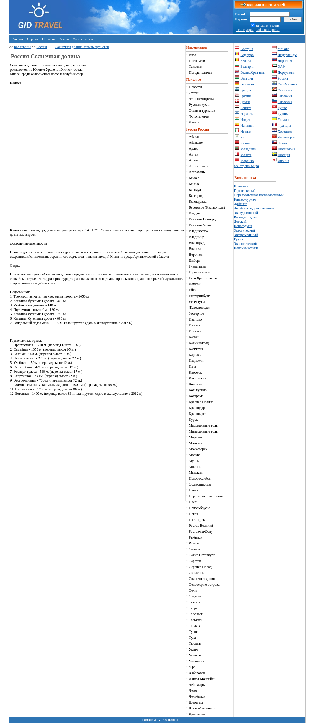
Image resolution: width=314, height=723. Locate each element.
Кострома (196, 396)
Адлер (193, 148)
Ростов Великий (201, 526)
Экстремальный (246, 235)
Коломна (195, 384)
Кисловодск (198, 378)
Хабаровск (197, 673)
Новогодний (243, 226)
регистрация (244, 30)
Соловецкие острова (204, 584)
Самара (194, 549)
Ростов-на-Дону (201, 531)
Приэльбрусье (199, 508)
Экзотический (244, 230)
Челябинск (197, 696)
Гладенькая (197, 266)
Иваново (195, 319)
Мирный (195, 437)
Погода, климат (200, 72)
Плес (193, 502)
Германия (248, 84)
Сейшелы (285, 90)
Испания (247, 125)
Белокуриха (197, 201)
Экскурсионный (246, 213)
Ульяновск (197, 661)
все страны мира (246, 166)
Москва (194, 455)
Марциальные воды (203, 425)
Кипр (244, 137)
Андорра (247, 55)
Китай (245, 143)
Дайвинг (240, 204)
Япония (283, 161)
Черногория (286, 137)
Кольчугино (198, 390)
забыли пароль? (268, 30)
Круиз (238, 239)
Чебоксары (197, 685)
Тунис (282, 108)
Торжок (194, 626)
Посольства (197, 61)
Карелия (195, 355)
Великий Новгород (203, 219)
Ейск (192, 290)
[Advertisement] (135, 104)
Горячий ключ (199, 272)
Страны (33, 39)
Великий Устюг (200, 225)
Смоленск (196, 573)
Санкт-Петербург (202, 555)
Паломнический (246, 248)
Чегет (193, 691)
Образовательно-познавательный (259, 195)
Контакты (170, 720)
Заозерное (196, 313)
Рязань (194, 543)
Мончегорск (198, 449)
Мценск (195, 467)
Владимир (196, 237)
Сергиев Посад (200, 567)
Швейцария (286, 149)
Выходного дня (245, 217)
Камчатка (196, 349)
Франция (284, 125)
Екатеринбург (199, 296)
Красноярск (198, 414)
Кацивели (196, 361)
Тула (192, 637)
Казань (194, 337)
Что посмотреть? (201, 99)
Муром (194, 461)
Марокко (247, 161)
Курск (193, 419)
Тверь (193, 608)
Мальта (246, 155)
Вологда (195, 249)
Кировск (195, 372)
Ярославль (197, 714)
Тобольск (196, 614)
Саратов (195, 561)
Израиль (247, 114)
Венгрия (247, 78)
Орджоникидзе (200, 484)
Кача (192, 366)
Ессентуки (197, 302)
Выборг (194, 260)
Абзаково (196, 143)
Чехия (282, 143)
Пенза (193, 490)
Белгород (196, 196)
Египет (246, 108)
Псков (193, 514)
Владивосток (198, 231)
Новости (48, 39)
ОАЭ (281, 67)
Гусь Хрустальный (203, 278)
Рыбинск (195, 537)
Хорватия (285, 131)
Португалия (286, 72)
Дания (245, 102)
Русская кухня (199, 105)
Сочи (193, 590)
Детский (240, 221)
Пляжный (241, 186)
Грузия (246, 96)
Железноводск (199, 308)
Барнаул (195, 190)
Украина (284, 120)
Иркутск (195, 331)
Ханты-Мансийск (202, 679)
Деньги (194, 122)
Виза (192, 55)
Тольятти (195, 620)
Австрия (247, 49)
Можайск (196, 443)
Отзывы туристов (202, 110)
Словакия (285, 96)
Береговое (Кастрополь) (207, 207)
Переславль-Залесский (206, 496)
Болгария (247, 67)
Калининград (199, 343)
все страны (22, 47)
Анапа (193, 160)
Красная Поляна (201, 402)
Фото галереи (83, 39)
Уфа (192, 667)
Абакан (194, 137)
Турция (283, 114)
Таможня (195, 67)
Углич (193, 649)
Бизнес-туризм (245, 199)
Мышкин (196, 473)
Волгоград (197, 243)
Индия (245, 120)
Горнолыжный (245, 191)
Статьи (63, 39)
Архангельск (198, 166)
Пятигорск (197, 520)
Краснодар (197, 408)
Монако (283, 49)
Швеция (284, 155)
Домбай (194, 284)
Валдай (194, 213)
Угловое (195, 655)
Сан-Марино (287, 84)
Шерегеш (196, 702)
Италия (246, 131)
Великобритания (253, 72)
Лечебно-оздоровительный (254, 208)
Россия (42, 47)
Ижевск (194, 325)
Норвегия (285, 61)
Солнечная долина (203, 579)
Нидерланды (287, 55)
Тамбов (194, 602)
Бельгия (247, 61)
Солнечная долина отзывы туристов (82, 47)
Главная (18, 39)
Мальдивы (248, 149)
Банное (194, 184)
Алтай (193, 154)
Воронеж (195, 254)
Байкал (194, 178)
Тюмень (195, 643)
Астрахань (197, 172)
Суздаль (195, 596)
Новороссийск (199, 478)
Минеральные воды (203, 431)
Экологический (245, 244)
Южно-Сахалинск (202, 708)
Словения (285, 102)
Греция (246, 90)
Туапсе (194, 632)
